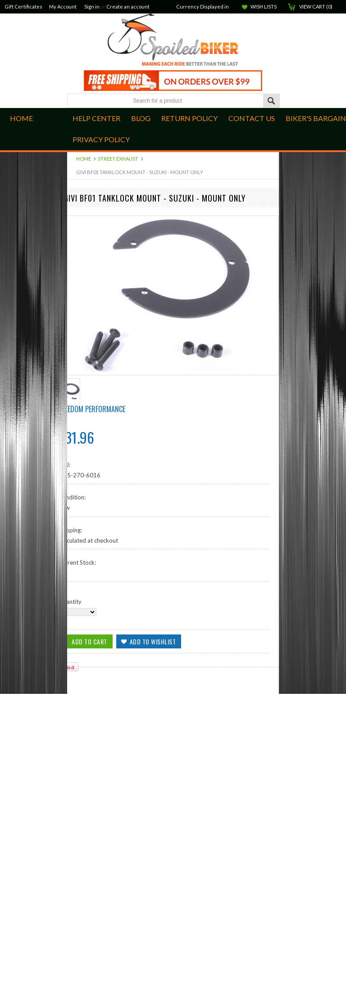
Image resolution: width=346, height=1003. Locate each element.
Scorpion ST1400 (90, 271)
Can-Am (78, 211)
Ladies (75, 454)
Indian (75, 218)
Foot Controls (85, 241)
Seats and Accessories (96, 423)
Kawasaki (79, 408)
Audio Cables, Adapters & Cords (110, 287)
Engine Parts (83, 234)
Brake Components (92, 226)
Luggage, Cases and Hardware (106, 324)
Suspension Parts (89, 279)
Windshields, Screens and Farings (110, 347)
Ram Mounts (83, 310)
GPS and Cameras (90, 363)
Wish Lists (263, 6)
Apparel (77, 355)
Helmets (78, 469)
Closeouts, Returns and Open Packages (118, 484)
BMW (74, 378)
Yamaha (77, 439)
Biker (173, 40)
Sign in (92, 6)
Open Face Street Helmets (101, 461)
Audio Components (92, 317)
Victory (76, 431)
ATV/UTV (80, 370)
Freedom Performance (91, 718)
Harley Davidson (89, 401)
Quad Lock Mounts (92, 264)
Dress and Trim (87, 332)
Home (83, 159)
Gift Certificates (23, 6)
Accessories (82, 477)
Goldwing (79, 393)
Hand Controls (86, 248)
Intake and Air (85, 256)
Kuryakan (79, 302)
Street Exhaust (118, 159)
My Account (63, 6)
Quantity (70, 910)
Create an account (128, 6)
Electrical (79, 385)
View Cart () (315, 6)
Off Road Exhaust (90, 294)
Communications (89, 446)
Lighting (77, 416)
